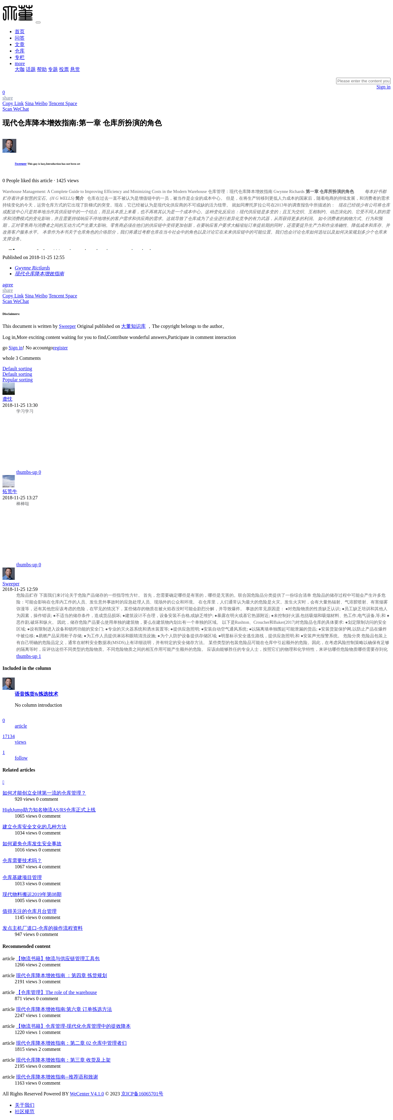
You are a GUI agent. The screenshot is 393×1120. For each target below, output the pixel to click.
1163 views (26, 1083)
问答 (20, 38)
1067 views (26, 866)
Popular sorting (17, 379)
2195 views (26, 1066)
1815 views (26, 1049)
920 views (25, 799)
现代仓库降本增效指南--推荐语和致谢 (57, 1076)
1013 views (26, 883)
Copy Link (13, 103)
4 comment (49, 866)
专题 (53, 69)
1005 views (26, 900)
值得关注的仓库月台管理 (29, 911)
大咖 (20, 69)
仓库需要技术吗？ (22, 860)
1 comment (49, 1015)
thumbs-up (28, 472)
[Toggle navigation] (38, 22)
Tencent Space (63, 103)
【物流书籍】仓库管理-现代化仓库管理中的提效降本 (73, 1026)
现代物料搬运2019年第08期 (32, 894)
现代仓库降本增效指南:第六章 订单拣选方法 (64, 1009)
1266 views (26, 964)
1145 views (26, 917)
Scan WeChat (15, 109)
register (60, 347)
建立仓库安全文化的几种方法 (34, 826)
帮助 (42, 69)
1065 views (26, 816)
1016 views (26, 849)
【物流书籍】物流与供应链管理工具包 (58, 958)
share (7, 290)
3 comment (49, 981)
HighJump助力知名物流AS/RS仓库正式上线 (49, 809)
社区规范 (24, 1111)
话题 (31, 69)
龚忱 (7, 399)
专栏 (20, 57)
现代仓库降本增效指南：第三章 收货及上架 (63, 1060)
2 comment (49, 964)
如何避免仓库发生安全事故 (32, 843)
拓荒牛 (9, 491)
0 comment (47, 799)
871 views (25, 998)
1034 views (26, 832)
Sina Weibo (36, 103)
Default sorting (17, 374)
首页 (20, 31)
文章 (20, 44)
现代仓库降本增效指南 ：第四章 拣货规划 (61, 975)
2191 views (26, 981)
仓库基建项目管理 (22, 877)
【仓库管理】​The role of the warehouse (56, 992)
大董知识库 (133, 326)
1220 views (26, 1032)
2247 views (26, 1015)
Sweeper (21, 163)
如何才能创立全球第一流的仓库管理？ (44, 793)
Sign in (383, 86)
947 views (25, 934)
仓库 (20, 50)
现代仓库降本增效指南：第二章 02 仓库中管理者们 (71, 1043)
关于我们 (24, 1105)
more (20, 63)
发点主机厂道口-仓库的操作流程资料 (42, 928)
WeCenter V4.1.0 (87, 1093)
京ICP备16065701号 (142, 1093)
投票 (64, 69)
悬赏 (75, 69)
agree (7, 284)
